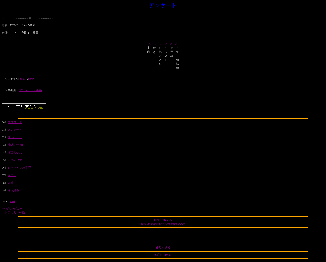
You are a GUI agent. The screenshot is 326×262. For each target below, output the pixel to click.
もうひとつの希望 (19, 167)
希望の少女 (15, 160)
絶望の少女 (15, 152)
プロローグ (15, 122)
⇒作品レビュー (12, 208)
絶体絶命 (13, 190)
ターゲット (15, 137)
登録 (23, 79)
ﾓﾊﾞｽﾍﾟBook (163, 254)
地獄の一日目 (16, 144)
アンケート (15, 129)
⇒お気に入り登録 (13, 212)
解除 (31, 79)
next (12, 201)
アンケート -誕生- (30, 90)
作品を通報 (163, 247)
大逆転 (12, 175)
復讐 (10, 182)
